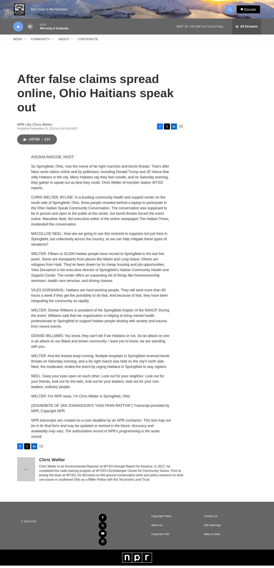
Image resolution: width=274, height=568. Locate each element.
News (17, 41)
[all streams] (246, 29)
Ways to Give (212, 536)
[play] (18, 29)
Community (40, 41)
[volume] (30, 29)
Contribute (88, 41)
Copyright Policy (161, 518)
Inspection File (160, 536)
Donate (250, 10)
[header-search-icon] (230, 11)
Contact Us (211, 518)
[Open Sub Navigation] (25, 41)
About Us (157, 527)
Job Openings (212, 527)
